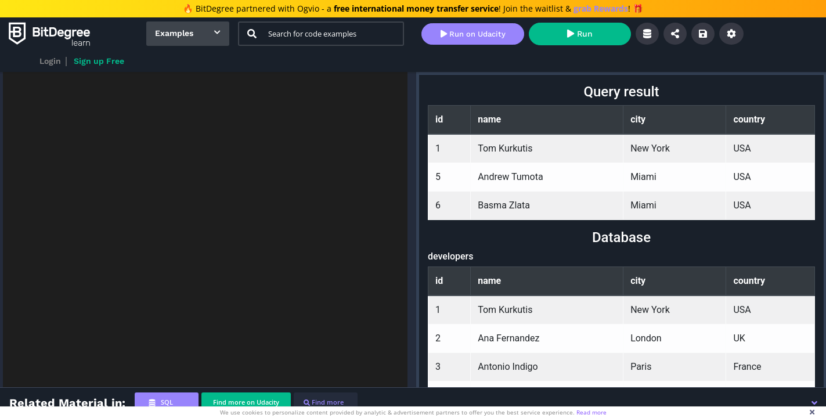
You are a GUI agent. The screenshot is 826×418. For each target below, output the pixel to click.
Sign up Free (99, 61)
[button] (814, 403)
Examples (174, 33)
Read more (591, 412)
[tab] (167, 402)
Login (50, 61)
